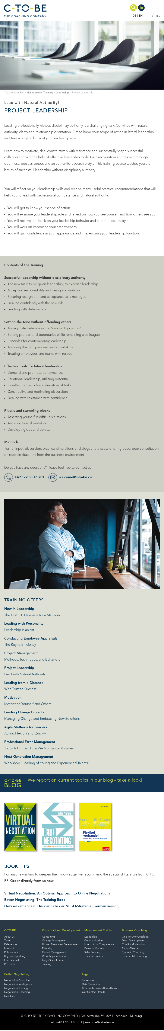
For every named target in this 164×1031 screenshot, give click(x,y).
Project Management (21, 653)
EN (141, 16)
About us (9, 937)
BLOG (155, 16)
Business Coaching (134, 930)
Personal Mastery (94, 949)
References (10, 945)
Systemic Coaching (133, 952)
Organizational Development (61, 930)
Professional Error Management (29, 742)
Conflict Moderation (133, 945)
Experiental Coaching (134, 956)
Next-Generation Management (28, 757)
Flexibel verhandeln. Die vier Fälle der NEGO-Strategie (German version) (62, 906)
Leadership (63, 93)
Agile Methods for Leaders (25, 727)
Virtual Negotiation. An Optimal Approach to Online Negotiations (57, 893)
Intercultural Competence (99, 945)
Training (46, 964)
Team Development (133, 941)
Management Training (40, 93)
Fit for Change (130, 949)
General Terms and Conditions (100, 989)
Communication (93, 941)
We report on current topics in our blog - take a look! (73, 782)
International (11, 960)
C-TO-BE (10, 930)
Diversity (47, 949)
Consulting (48, 937)
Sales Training (92, 952)
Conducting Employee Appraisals (30, 638)
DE (134, 16)
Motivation (13, 697)
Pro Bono (9, 964)
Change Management (55, 941)
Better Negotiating (16, 974)
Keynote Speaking (15, 956)
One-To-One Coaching (135, 937)
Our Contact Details (93, 993)
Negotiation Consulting (18, 981)
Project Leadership (19, 668)
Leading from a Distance (23, 683)
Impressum (88, 981)
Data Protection (91, 985)
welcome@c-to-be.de (78, 477)
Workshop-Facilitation (54, 956)
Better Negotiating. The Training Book (34, 900)
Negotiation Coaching (17, 993)
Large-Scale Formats (54, 960)
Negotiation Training (16, 989)
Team (7, 941)
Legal (85, 974)
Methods (9, 949)
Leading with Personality (23, 623)
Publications (11, 952)
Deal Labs (10, 997)
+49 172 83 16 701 (31, 477)
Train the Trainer (93, 956)
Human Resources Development (61, 945)
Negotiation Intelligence (18, 985)
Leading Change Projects (24, 712)
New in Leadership (19, 609)
